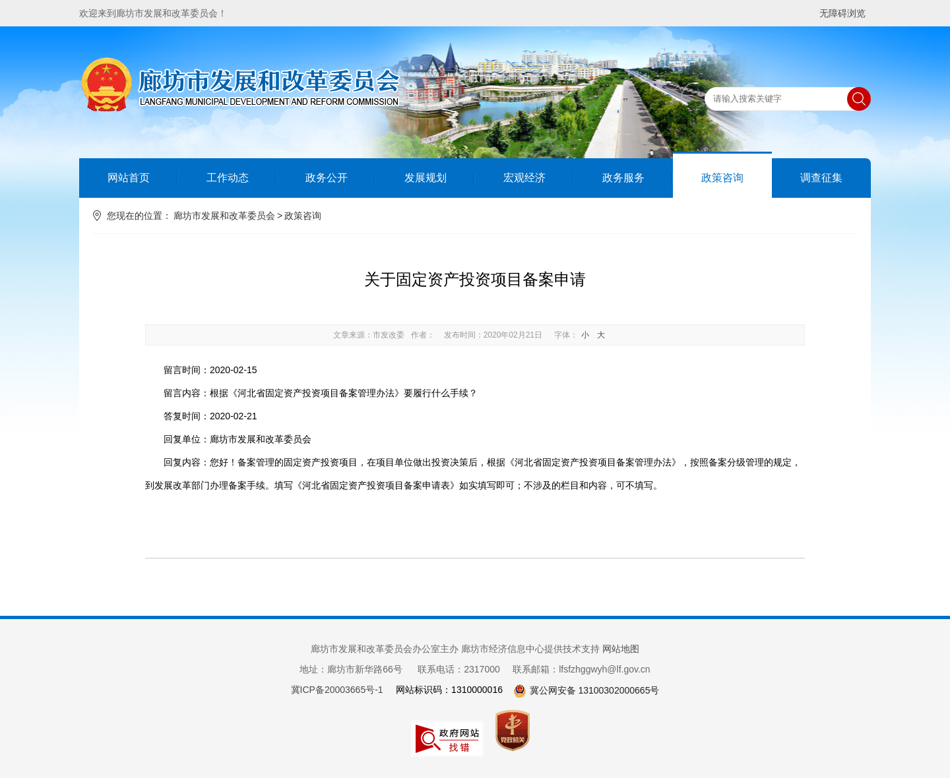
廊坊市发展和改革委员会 (224, 215)
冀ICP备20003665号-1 (337, 689)
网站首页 (129, 177)
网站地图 (620, 648)
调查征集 (821, 177)
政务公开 (326, 177)
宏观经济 (524, 177)
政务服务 (623, 177)
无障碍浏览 (842, 13)
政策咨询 (722, 177)
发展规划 (425, 177)
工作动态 (227, 177)
